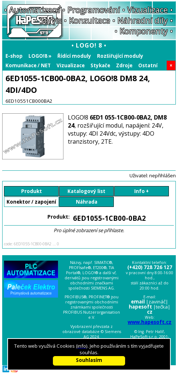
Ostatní (148, 65)
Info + (141, 191)
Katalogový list (86, 191)
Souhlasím (89, 360)
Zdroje (124, 65)
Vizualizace (71, 65)
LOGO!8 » (39, 56)
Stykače (100, 65)
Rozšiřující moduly (120, 56)
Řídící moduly (74, 56)
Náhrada (86, 202)
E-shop (14, 56)
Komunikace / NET (28, 65)
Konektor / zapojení (31, 202)
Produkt (31, 191)
